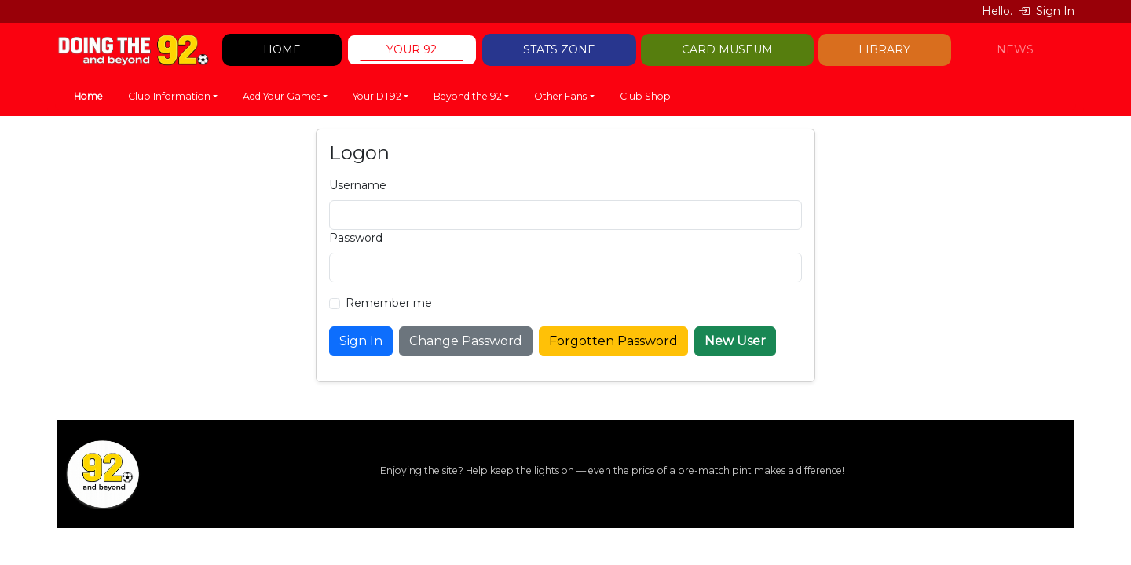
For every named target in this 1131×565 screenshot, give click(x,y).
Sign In (1046, 11)
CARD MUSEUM (727, 49)
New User (735, 341)
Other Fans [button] (560, 96)
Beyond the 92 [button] (468, 96)
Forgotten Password (613, 341)
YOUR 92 (411, 49)
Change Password (465, 341)
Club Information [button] (169, 96)
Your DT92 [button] (377, 96)
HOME (282, 49)
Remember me (389, 303)
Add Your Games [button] (281, 96)
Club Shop (645, 96)
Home (88, 96)
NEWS (1015, 49)
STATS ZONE (559, 49)
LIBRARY (884, 49)
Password (355, 238)
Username (357, 185)
